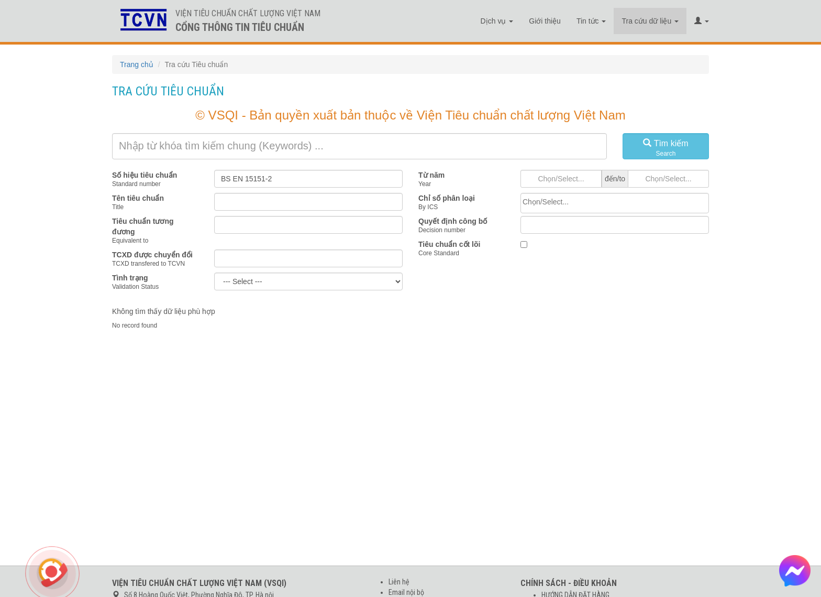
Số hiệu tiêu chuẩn (144, 175)
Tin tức (591, 21)
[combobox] (614, 203)
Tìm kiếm (665, 148)
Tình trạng (130, 278)
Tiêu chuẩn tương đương (143, 226)
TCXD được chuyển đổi (152, 255)
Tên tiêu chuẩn (138, 198)
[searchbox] (614, 201)
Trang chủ (136, 64)
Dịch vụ (497, 21)
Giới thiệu (545, 21)
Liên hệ (399, 582)
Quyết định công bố (452, 221)
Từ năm (431, 175)
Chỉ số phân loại (446, 198)
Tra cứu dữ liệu (650, 21)
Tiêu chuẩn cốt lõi (449, 244)
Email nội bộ (406, 592)
